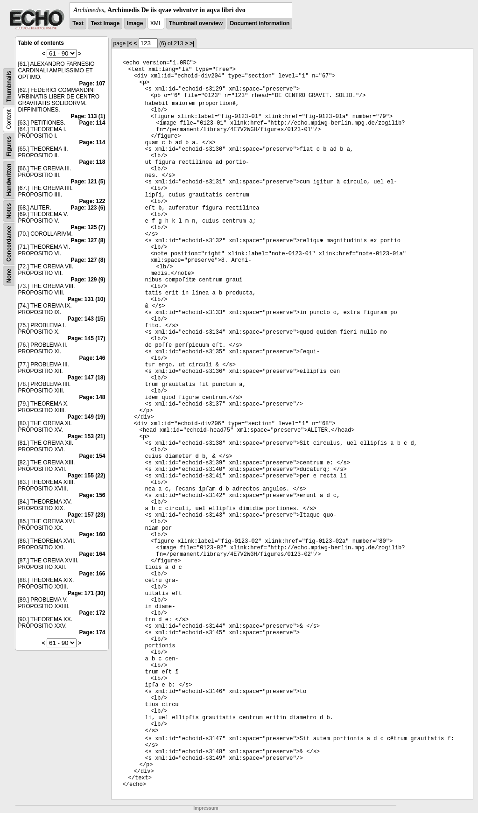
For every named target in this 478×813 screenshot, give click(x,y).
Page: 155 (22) (86, 475)
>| (192, 43)
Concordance (9, 244)
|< (129, 43)
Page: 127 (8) (88, 240)
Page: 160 (92, 534)
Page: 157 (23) (86, 515)
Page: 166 (92, 573)
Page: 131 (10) (86, 299)
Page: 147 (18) (86, 377)
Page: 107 (92, 83)
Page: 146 (92, 358)
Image (135, 23)
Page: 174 (92, 632)
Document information (259, 23)
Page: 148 (92, 397)
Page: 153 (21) (86, 436)
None (9, 276)
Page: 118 (92, 162)
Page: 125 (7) (88, 227)
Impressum (205, 808)
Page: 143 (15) (86, 318)
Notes (9, 210)
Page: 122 (92, 201)
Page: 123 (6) (88, 207)
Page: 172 (92, 613)
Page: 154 (92, 456)
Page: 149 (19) (86, 417)
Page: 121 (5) (88, 181)
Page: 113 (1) (88, 116)
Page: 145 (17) (86, 338)
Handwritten (9, 180)
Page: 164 (92, 554)
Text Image (105, 23)
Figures (9, 146)
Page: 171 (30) (86, 593)
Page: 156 (92, 495)
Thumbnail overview (196, 23)
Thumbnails (9, 86)
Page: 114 (92, 122)
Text (78, 23)
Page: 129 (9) (88, 279)
